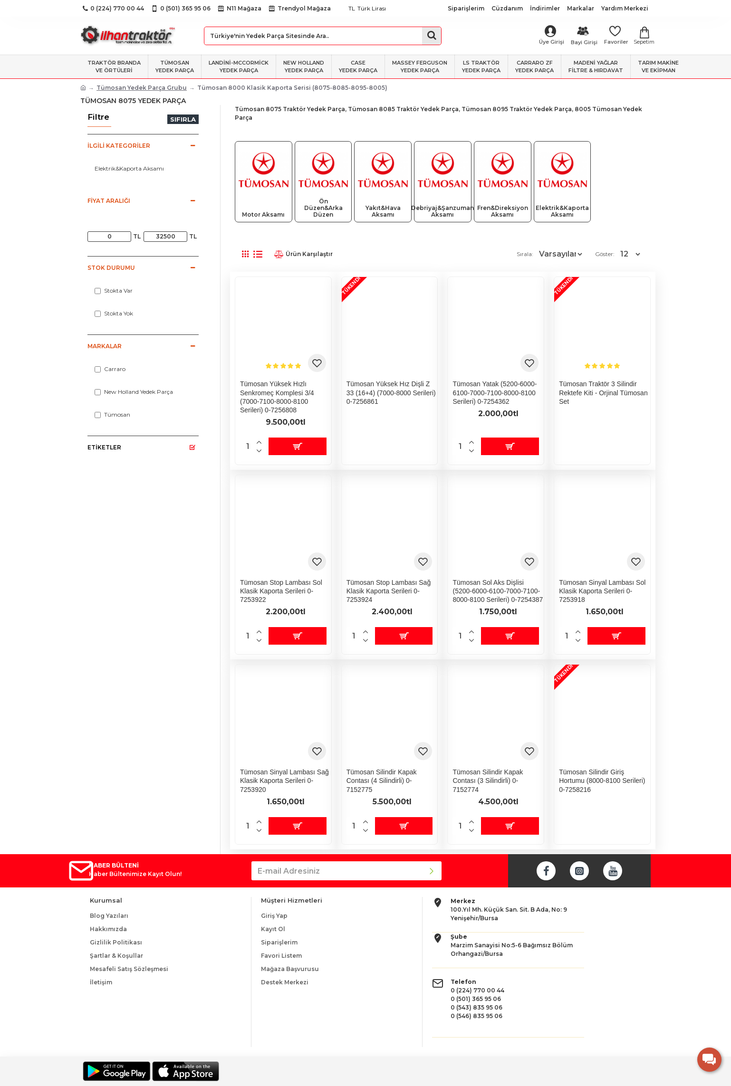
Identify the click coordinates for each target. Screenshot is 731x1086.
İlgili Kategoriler (118, 145)
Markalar (104, 346)
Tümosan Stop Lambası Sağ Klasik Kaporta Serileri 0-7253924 (388, 591)
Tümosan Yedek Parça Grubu (141, 87)
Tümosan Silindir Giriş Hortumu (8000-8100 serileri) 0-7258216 (602, 780)
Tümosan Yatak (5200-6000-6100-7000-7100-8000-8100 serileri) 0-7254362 (494, 392)
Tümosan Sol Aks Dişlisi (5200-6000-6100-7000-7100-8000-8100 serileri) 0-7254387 (497, 591)
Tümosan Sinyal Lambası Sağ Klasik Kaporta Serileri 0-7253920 (284, 780)
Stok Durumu (111, 267)
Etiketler (104, 447)
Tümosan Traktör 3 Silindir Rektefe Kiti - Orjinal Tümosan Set (603, 392)
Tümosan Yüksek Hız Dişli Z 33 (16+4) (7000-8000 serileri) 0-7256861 (391, 392)
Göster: (607, 253)
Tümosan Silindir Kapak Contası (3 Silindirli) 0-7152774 (487, 780)
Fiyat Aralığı (108, 200)
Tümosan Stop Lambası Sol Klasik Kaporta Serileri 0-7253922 (281, 591)
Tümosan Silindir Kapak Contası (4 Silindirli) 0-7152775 (381, 780)
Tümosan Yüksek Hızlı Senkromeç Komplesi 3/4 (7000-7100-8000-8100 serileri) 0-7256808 (277, 397)
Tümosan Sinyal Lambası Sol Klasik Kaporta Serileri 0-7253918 (602, 591)
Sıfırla (183, 119)
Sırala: (504, 253)
